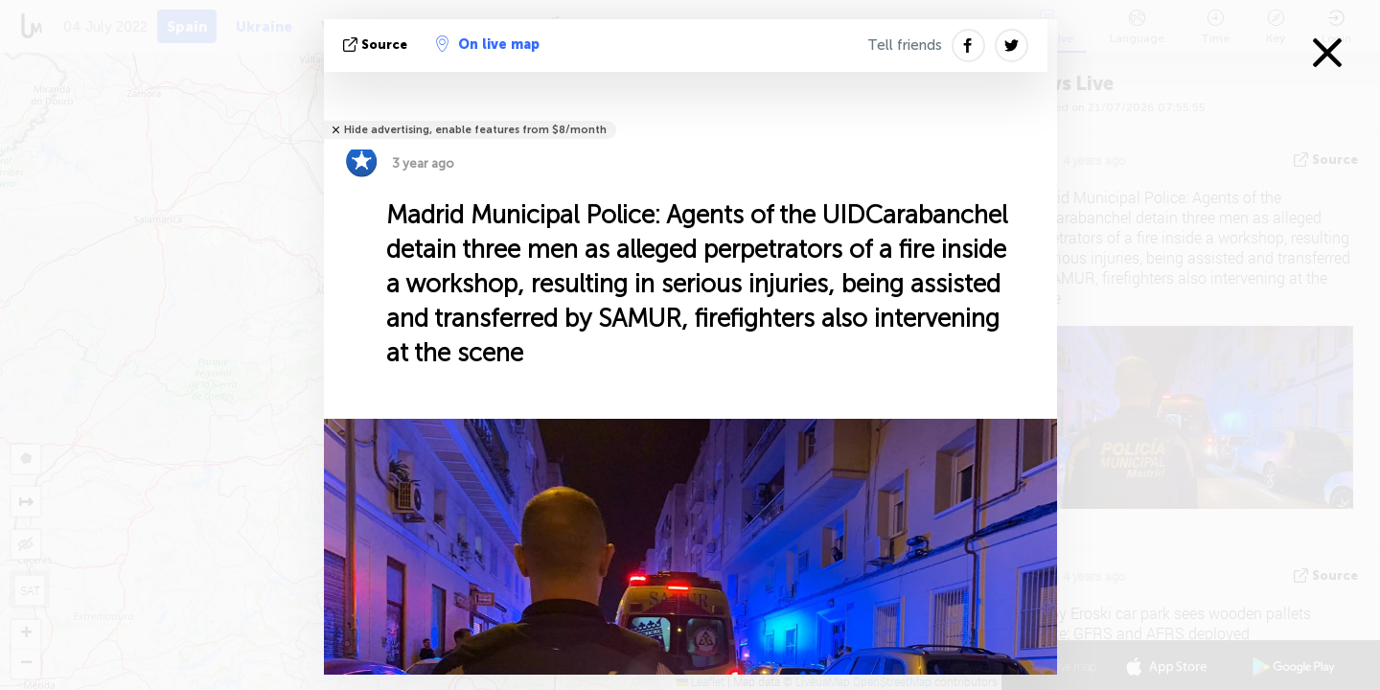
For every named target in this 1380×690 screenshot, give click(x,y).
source (377, 44)
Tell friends (904, 45)
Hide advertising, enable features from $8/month (475, 130)
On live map (488, 44)
